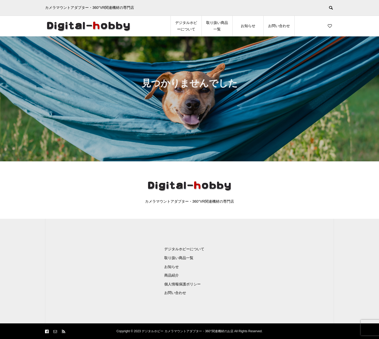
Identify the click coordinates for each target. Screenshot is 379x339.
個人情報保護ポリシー (182, 284)
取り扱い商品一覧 (217, 26)
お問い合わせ (279, 26)
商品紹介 (171, 275)
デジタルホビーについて (186, 26)
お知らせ (248, 26)
